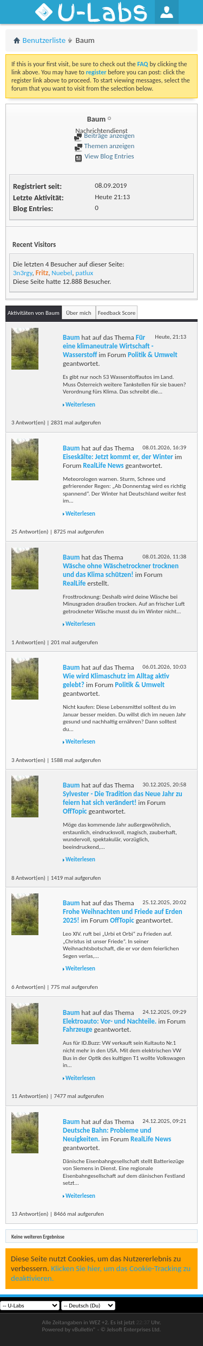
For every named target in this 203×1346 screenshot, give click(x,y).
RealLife (74, 583)
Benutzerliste (44, 40)
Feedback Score (116, 312)
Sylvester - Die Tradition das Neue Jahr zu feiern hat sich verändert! (122, 798)
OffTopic (75, 811)
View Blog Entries (104, 156)
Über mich (78, 312)
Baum (71, 337)
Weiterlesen (80, 404)
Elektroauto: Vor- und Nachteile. (109, 1021)
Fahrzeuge (78, 1029)
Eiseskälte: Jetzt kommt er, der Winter (118, 457)
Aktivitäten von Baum (34, 312)
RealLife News (103, 465)
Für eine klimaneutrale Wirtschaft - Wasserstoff (108, 346)
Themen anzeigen (104, 146)
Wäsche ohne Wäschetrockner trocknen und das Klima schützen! (121, 570)
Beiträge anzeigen (104, 135)
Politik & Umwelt (153, 355)
